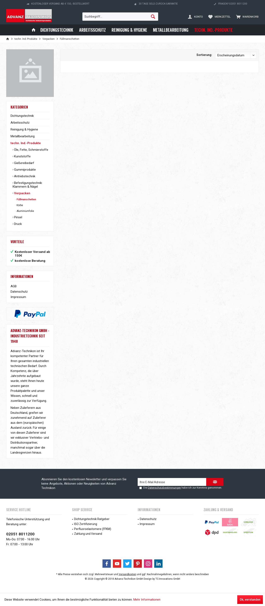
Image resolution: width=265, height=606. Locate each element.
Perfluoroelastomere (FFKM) (92, 529)
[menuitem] (246, 16)
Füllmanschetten (26, 199)
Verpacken (21, 193)
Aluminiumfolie (25, 211)
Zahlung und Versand (88, 533)
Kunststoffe (22, 156)
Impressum (18, 297)
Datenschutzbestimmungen (164, 487)
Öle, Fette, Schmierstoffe (30, 150)
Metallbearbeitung (23, 136)
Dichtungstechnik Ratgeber (92, 519)
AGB (14, 286)
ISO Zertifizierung (85, 524)
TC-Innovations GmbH (167, 578)
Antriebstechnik (24, 176)
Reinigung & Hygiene (24, 129)
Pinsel (17, 217)
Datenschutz (19, 291)
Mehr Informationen (146, 599)
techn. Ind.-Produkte (26, 143)
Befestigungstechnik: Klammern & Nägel (27, 184)
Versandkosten (127, 574)
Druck (17, 224)
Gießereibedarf (23, 163)
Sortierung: (204, 55)
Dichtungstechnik (22, 116)
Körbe (19, 205)
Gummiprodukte (24, 169)
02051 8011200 (20, 534)
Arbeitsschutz (20, 122)
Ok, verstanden (250, 599)
